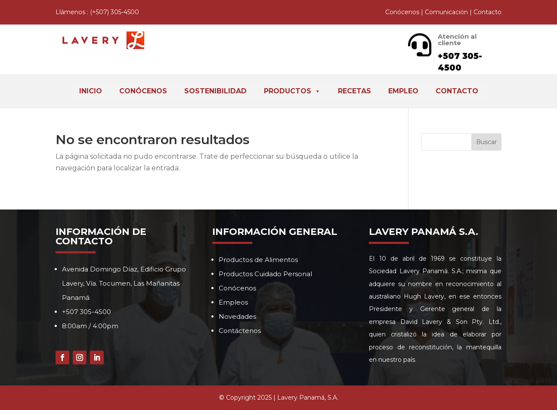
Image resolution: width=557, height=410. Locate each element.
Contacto (487, 12)
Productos (292, 91)
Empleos (233, 302)
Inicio (90, 91)
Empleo (403, 91)
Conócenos (402, 12)
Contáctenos (240, 331)
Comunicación (446, 12)
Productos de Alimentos (258, 260)
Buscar (486, 142)
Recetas (354, 91)
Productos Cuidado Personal (265, 274)
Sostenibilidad (215, 91)
